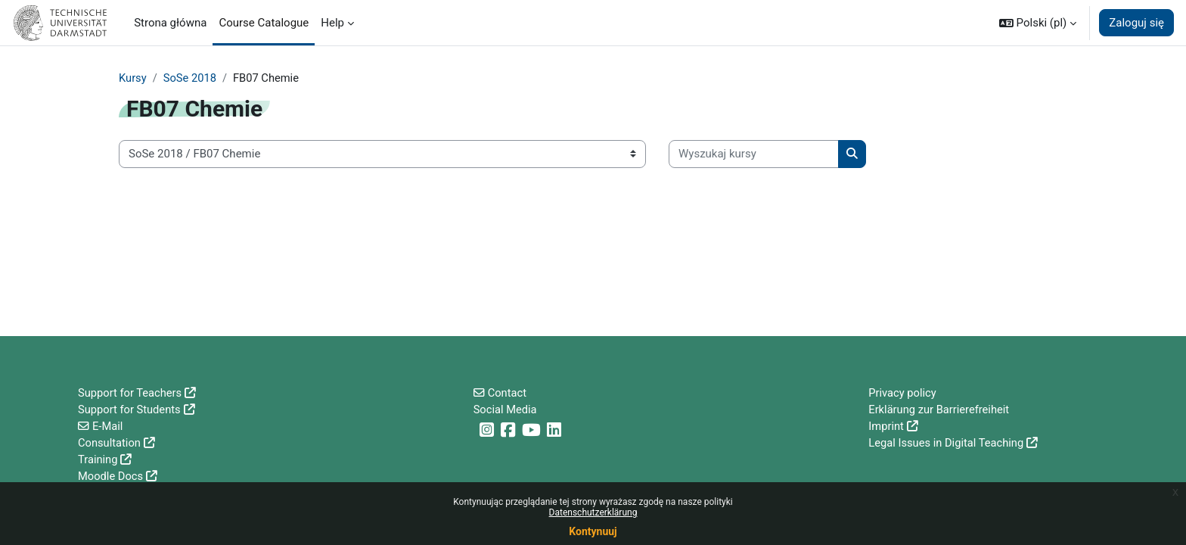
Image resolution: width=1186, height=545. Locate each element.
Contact (507, 390)
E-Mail (107, 424)
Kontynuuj (592, 531)
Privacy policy (902, 390)
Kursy (133, 78)
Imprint (886, 424)
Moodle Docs (111, 476)
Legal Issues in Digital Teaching (947, 442)
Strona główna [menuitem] (170, 23)
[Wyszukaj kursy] (754, 155)
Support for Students (130, 408)
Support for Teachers (131, 390)
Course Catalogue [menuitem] (264, 23)
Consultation (110, 442)
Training (98, 459)
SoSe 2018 (191, 78)
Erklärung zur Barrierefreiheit (940, 408)
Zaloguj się (1136, 23)
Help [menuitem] (332, 23)
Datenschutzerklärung (593, 512)
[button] (1037, 22)
